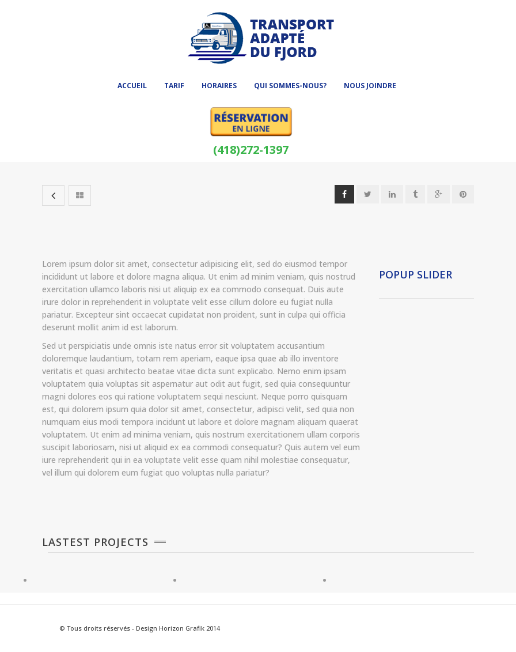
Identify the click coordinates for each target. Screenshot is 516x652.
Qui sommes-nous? (290, 86)
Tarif (174, 86)
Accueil (132, 86)
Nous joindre (370, 86)
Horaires (219, 86)
